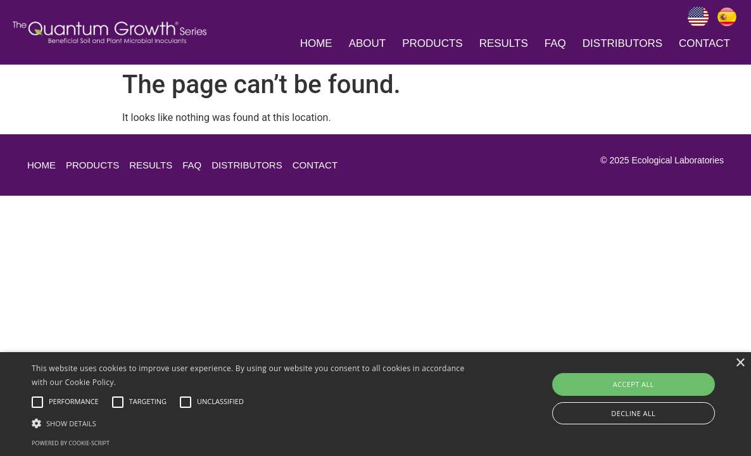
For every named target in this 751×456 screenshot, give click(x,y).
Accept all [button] (633, 384)
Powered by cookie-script (71, 443)
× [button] (740, 363)
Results (503, 43)
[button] (255, 423)
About (367, 43)
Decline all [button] (633, 413)
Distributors (622, 43)
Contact (704, 43)
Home (316, 43)
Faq (555, 43)
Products (432, 43)
